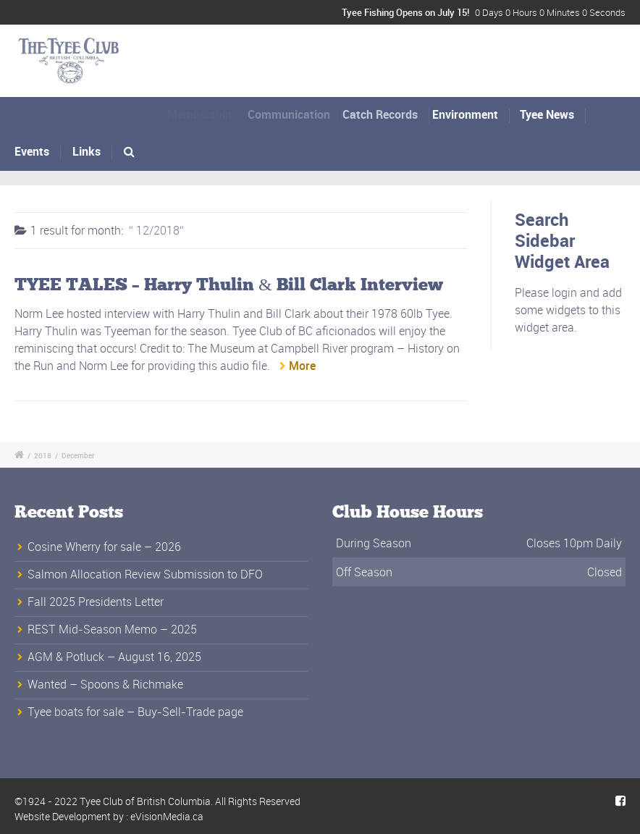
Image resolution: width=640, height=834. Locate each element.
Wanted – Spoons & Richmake (105, 684)
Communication (294, 114)
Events (31, 151)
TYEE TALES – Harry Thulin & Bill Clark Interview (228, 285)
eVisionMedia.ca (166, 816)
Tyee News (548, 114)
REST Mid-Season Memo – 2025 (112, 629)
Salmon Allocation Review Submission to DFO (145, 574)
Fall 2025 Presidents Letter (96, 602)
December (78, 455)
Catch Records (388, 114)
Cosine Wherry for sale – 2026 (104, 547)
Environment (471, 114)
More (302, 366)
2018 (42, 455)
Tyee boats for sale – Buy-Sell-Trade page (135, 712)
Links (86, 151)
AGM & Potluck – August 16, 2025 (114, 657)
